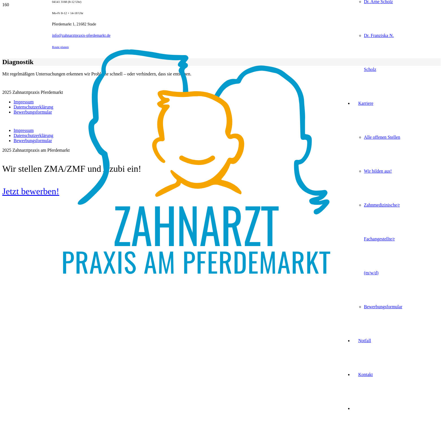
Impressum (24, 101)
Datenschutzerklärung (33, 107)
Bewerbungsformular (33, 112)
